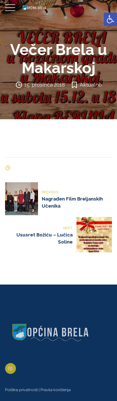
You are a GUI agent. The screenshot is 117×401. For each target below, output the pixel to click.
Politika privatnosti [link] (21, 390)
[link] (110, 19)
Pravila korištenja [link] (56, 390)
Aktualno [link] (91, 85)
